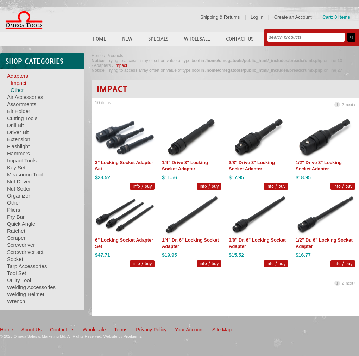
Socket (15, 259)
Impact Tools (22, 160)
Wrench (16, 301)
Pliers (13, 210)
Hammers (18, 153)
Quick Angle (21, 224)
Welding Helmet (25, 294)
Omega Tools (24, 20)
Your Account (189, 329)
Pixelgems (132, 336)
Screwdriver (21, 245)
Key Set (16, 167)
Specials (158, 39)
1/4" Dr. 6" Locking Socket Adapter (190, 243)
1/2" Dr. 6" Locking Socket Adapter (324, 243)
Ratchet (16, 231)
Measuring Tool (25, 174)
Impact (18, 83)
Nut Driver (19, 182)
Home (99, 39)
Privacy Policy (151, 329)
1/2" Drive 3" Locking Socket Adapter (319, 165)
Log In (257, 17)
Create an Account (293, 17)
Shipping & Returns (220, 17)
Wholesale (197, 39)
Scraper (16, 238)
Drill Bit (15, 125)
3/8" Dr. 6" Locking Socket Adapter (257, 243)
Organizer (18, 196)
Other (17, 90)
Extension (18, 139)
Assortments (21, 104)
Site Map (222, 329)
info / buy (142, 186)
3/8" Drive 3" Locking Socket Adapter (252, 165)
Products (115, 55)
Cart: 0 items (336, 17)
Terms (120, 329)
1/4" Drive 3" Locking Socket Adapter (185, 165)
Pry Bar (16, 217)
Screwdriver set (25, 252)
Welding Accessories (31, 287)
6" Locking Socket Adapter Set (124, 243)
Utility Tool (19, 280)
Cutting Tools (22, 118)
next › (350, 104)
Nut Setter (19, 189)
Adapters (17, 76)
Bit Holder (18, 111)
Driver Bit (18, 132)
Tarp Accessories (27, 266)
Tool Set (16, 273)
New (127, 39)
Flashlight (18, 146)
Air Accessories (25, 97)
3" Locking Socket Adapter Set (124, 165)
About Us (31, 329)
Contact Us (239, 39)
